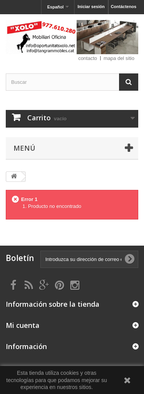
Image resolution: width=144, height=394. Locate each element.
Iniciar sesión (91, 6)
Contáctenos (123, 6)
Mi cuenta (23, 325)
